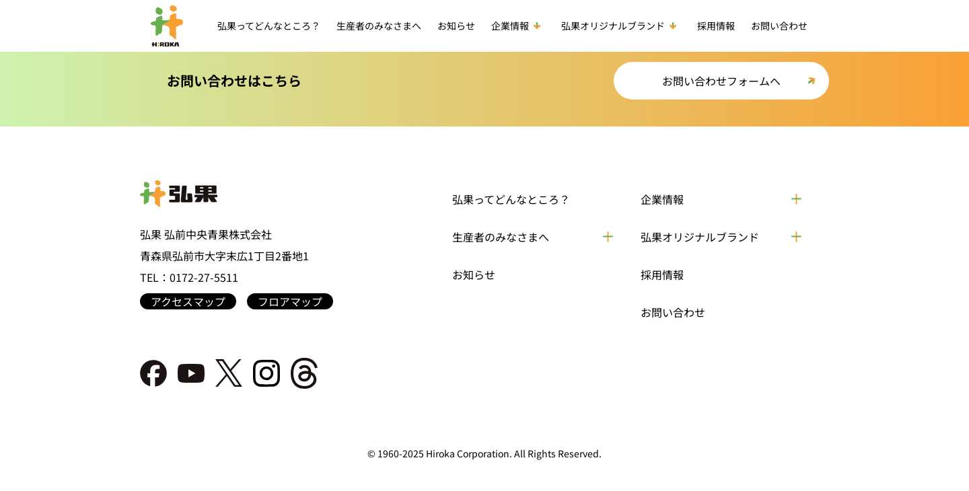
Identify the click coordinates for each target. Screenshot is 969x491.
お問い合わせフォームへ (721, 81)
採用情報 (716, 25)
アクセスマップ (188, 301)
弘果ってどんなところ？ (268, 25)
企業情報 (518, 25)
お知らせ (456, 25)
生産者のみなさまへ (378, 25)
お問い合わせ (779, 25)
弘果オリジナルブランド (621, 25)
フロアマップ (290, 301)
